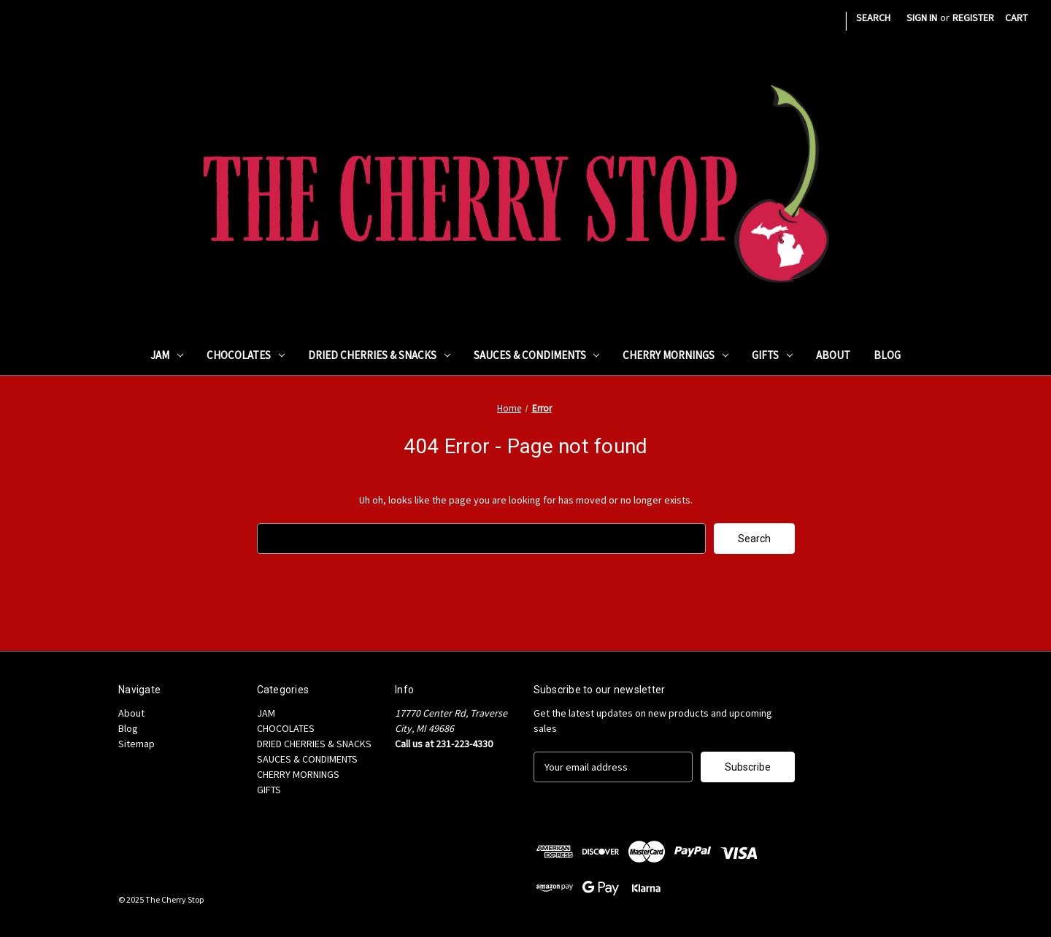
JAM (166, 355)
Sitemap (136, 743)
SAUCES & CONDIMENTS (537, 355)
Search (873, 17)
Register (973, 17)
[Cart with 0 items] (1016, 18)
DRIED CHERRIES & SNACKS (379, 355)
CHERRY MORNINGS (675, 355)
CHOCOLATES (246, 355)
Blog (887, 355)
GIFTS (772, 355)
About (833, 355)
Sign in (921, 17)
